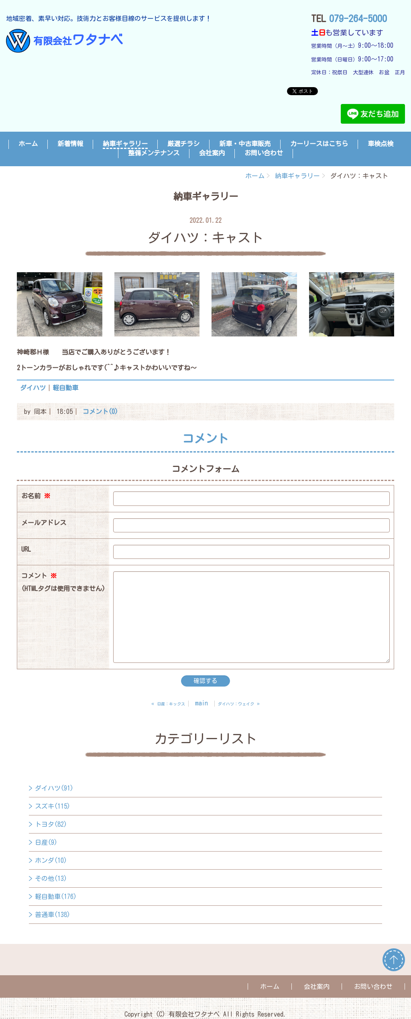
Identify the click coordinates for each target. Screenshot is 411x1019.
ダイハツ (33, 388)
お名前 (35, 496)
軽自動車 (65, 388)
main (201, 703)
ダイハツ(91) (54, 788)
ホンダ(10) (51, 860)
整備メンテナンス (153, 153)
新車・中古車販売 (245, 144)
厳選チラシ (183, 144)
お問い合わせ (263, 153)
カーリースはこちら (319, 144)
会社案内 (212, 153)
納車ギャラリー (125, 144)
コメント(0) (100, 411)
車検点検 (380, 144)
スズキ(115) (52, 806)
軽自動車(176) (56, 896)
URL (26, 549)
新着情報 (70, 144)
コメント (63, 584)
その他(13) (51, 878)
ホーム (28, 144)
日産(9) (46, 842)
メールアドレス (43, 523)
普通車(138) (52, 914)
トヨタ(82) (51, 824)
